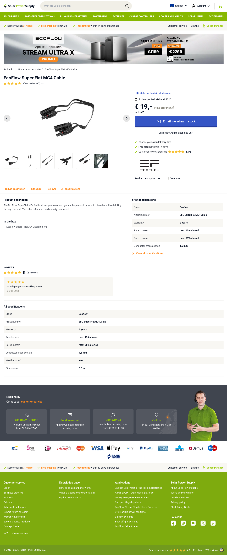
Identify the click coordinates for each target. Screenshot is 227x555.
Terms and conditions (182, 492)
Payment (8, 497)
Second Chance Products (17, 521)
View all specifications (147, 253)
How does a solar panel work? (75, 487)
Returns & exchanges (15, 507)
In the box (36, 189)
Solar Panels (11, 16)
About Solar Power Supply (184, 487)
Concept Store (11, 526)
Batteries (118, 16)
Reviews (51, 189)
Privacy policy (178, 502)
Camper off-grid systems (128, 502)
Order (7, 487)
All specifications (70, 189)
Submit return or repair (16, 512)
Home (21, 69)
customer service (31, 401)
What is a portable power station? (77, 492)
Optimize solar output (70, 497)
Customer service (177, 25)
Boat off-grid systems (126, 521)
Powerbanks (100, 16)
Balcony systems (124, 516)
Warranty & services (14, 516)
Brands (195, 25)
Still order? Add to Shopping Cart (176, 132)
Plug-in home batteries (73, 16)
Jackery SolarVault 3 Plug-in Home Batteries (138, 487)
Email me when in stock (176, 121)
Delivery (8, 502)
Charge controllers (141, 16)
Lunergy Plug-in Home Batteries (132, 497)
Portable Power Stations (40, 16)
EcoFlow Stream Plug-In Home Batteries (136, 507)
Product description (149, 178)
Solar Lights (195, 16)
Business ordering (13, 492)
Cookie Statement (180, 497)
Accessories (216, 16)
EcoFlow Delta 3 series (127, 526)
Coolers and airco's (171, 16)
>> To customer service (16, 533)
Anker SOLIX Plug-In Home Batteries (134, 492)
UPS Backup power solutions (130, 512)
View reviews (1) (33, 83)
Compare (175, 178)
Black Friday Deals (180, 507)
